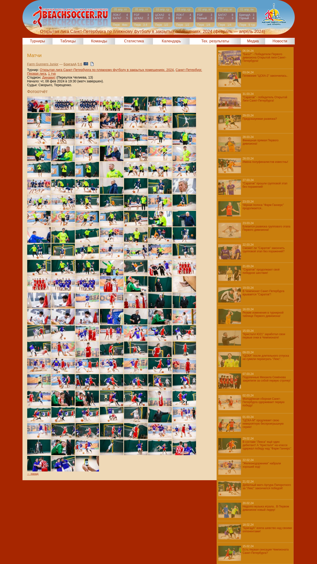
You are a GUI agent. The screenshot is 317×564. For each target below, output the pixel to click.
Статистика (134, 41)
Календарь (171, 41)
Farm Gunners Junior (42, 64)
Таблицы (68, 41)
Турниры (37, 41)
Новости (279, 41)
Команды (99, 41)
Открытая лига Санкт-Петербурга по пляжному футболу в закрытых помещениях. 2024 (107, 70)
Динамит (49, 77)
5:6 (79, 64)
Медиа (253, 41)
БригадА (70, 64)
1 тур (52, 73)
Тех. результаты (215, 41)
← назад (33, 473)
